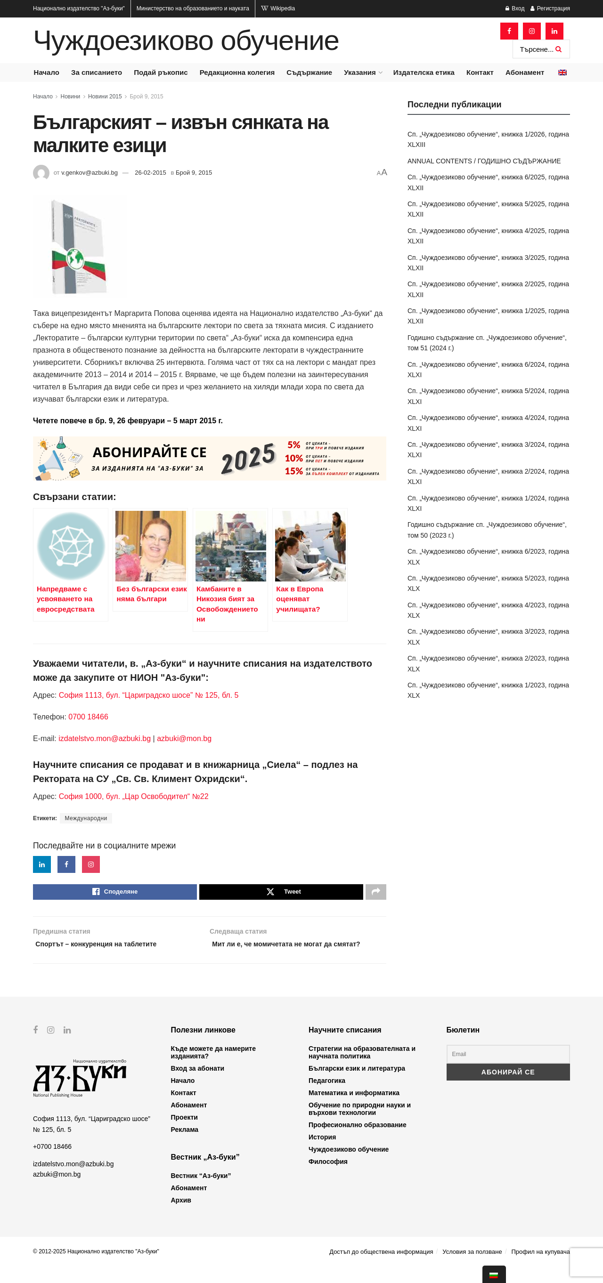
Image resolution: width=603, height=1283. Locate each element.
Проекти (184, 1133)
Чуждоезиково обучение (186, 40)
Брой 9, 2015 (146, 96)
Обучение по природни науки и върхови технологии (360, 1124)
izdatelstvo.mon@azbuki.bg (104, 738)
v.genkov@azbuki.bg (89, 172)
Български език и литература (357, 1084)
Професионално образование (358, 1141)
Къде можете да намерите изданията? (213, 1068)
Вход (514, 8)
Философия (328, 1177)
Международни (86, 818)
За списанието (96, 72)
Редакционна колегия (237, 72)
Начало (46, 72)
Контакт (480, 72)
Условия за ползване (472, 1267)
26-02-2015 (150, 172)
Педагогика (327, 1096)
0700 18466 (88, 717)
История (322, 1153)
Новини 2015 (105, 96)
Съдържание (309, 72)
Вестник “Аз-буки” (201, 1191)
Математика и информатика (354, 1109)
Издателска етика (424, 72)
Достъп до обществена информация (381, 1267)
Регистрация (550, 8)
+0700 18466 (52, 1162)
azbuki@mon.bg (184, 738)
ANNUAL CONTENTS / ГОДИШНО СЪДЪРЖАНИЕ (484, 161)
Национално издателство (79, 8)
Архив (181, 1216)
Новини (71, 96)
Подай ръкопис (160, 72)
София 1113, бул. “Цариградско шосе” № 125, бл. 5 (147, 695)
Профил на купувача (540, 1267)
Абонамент (524, 72)
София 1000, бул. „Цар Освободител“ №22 (134, 796)
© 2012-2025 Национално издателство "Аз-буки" (96, 1267)
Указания (359, 72)
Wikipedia (278, 8)
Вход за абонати (198, 1084)
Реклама (185, 1145)
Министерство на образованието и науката (193, 8)
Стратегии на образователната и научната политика (362, 1068)
